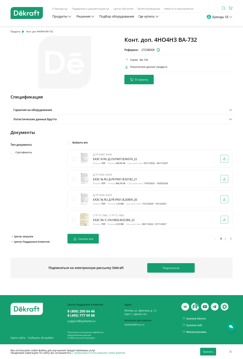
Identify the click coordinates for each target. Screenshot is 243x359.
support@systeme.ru (81, 321)
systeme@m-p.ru (134, 324)
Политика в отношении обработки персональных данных (85, 334)
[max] (224, 307)
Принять (208, 351)
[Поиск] (224, 8)
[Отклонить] (230, 352)
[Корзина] (231, 8)
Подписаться (171, 268)
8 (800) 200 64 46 (81, 311)
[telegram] (215, 307)
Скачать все (83, 239)
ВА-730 (144, 59)
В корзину (139, 80)
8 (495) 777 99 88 (81, 315)
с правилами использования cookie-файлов (98, 352)
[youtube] (195, 307)
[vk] (185, 307)
